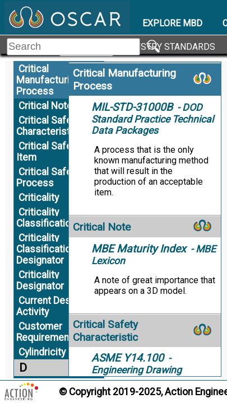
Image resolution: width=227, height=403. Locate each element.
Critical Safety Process (48, 177)
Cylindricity (42, 352)
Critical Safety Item (48, 151)
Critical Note (45, 105)
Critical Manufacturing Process (48, 80)
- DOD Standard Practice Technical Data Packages (152, 119)
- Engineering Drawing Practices (136, 370)
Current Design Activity (50, 306)
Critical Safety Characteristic (48, 126)
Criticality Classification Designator (46, 249)
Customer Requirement (44, 332)
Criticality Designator (40, 280)
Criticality (38, 197)
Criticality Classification (46, 218)
